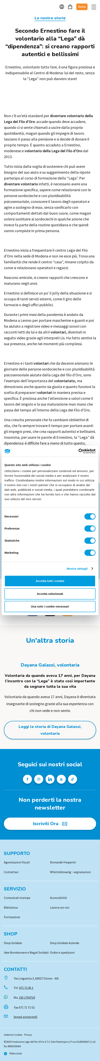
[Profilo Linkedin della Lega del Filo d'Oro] (50, 779)
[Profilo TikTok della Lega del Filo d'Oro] (72, 779)
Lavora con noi (59, 907)
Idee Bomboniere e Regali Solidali (26, 952)
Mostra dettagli (77, 568)
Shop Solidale (13, 943)
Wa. (24, 997)
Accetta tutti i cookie (50, 581)
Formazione (12, 917)
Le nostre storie (50, 18)
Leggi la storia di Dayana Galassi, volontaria (50, 730)
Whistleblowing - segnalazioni (70, 872)
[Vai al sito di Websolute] (13, 1053)
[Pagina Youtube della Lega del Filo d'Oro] (61, 779)
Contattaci (11, 872)
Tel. (23, 988)
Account (62, 6)
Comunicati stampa (17, 898)
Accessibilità (58, 898)
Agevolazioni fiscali (17, 862)
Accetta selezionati (50, 593)
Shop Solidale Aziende (64, 943)
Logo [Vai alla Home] (13, 7)
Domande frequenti (63, 862)
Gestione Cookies (13, 1034)
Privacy (28, 1034)
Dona (82, 7)
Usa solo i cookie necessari (50, 606)
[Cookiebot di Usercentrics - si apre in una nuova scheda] (78, 451)
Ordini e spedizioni (62, 952)
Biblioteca (11, 907)
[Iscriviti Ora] (50, 824)
